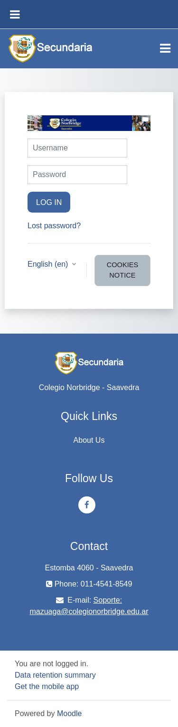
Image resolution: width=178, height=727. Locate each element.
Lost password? (54, 226)
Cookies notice (123, 270)
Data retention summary (55, 675)
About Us (89, 440)
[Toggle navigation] (165, 48)
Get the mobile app (47, 686)
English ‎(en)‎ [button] (49, 264)
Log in (49, 202)
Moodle (69, 713)
